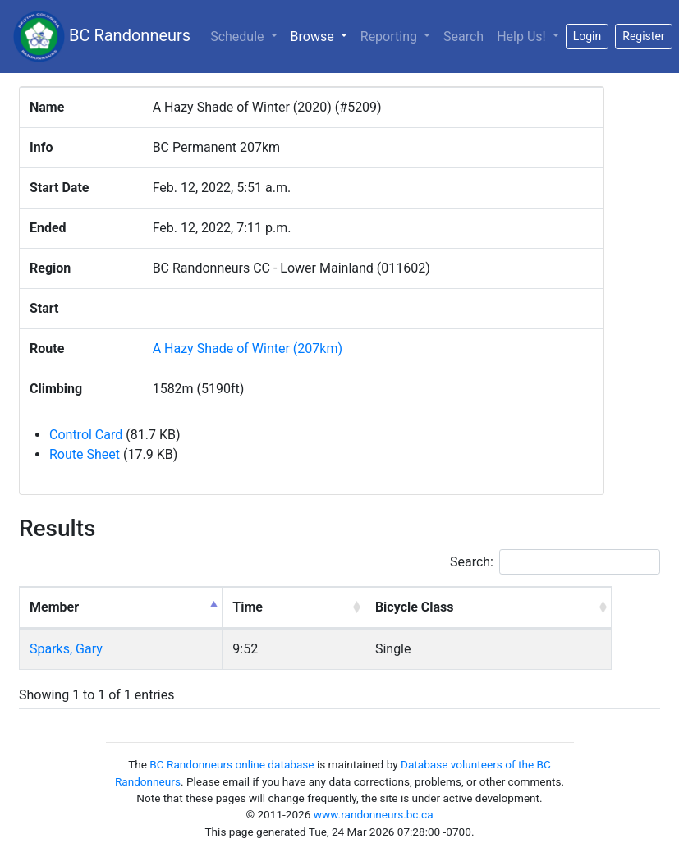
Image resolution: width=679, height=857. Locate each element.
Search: (555, 562)
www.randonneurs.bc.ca (374, 814)
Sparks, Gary (66, 649)
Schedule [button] (238, 36)
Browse (322, 35)
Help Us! (522, 36)
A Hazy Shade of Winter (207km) (247, 348)
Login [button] (587, 36)
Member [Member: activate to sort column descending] (54, 607)
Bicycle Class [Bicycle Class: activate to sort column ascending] (414, 607)
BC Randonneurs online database (231, 764)
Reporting (390, 36)
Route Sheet (84, 454)
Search (463, 36)
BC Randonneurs (101, 36)
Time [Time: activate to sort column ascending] (247, 607)
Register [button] (643, 36)
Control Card (85, 434)
